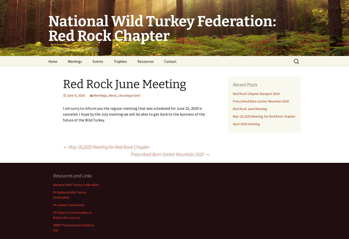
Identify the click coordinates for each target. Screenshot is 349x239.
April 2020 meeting (246, 124)
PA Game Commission (69, 205)
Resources (145, 61)
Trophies (120, 61)
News (113, 95)
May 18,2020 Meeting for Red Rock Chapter (106, 147)
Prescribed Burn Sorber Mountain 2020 (170, 154)
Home (52, 61)
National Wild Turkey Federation (76, 185)
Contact (170, 61)
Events (98, 61)
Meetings (75, 61)
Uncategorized (129, 95)
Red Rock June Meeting (250, 109)
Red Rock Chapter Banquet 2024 (256, 94)
